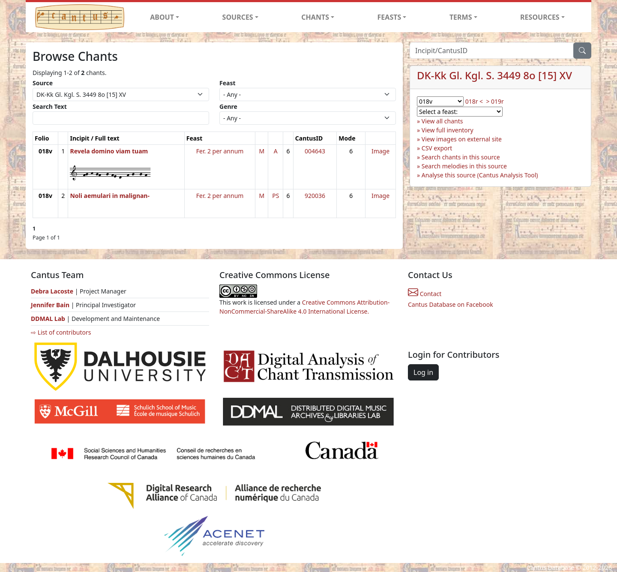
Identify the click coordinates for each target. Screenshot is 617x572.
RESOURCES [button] (540, 17)
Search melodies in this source (464, 166)
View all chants (442, 121)
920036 (315, 196)
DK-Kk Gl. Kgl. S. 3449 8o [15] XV (494, 75)
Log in (423, 372)
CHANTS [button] (315, 17)
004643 (315, 151)
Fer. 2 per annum (220, 151)
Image (380, 151)
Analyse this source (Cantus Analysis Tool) (480, 175)
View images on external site (462, 139)
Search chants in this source (461, 157)
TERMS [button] (460, 17)
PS (275, 196)
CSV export (437, 148)
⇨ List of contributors (61, 332)
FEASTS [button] (389, 17)
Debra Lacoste (52, 291)
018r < (474, 101)
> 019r (494, 101)
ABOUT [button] (162, 17)
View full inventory (447, 130)
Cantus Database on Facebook (450, 304)
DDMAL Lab (48, 318)
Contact (424, 294)
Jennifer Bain (51, 305)
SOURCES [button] (237, 17)
